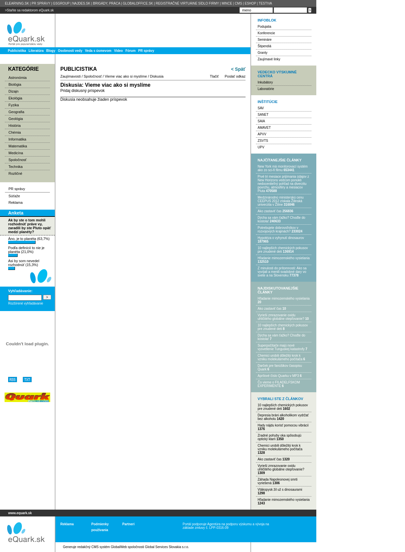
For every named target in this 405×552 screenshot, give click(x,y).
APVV (262, 134)
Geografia (16, 112)
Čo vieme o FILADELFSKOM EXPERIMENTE (279, 384)
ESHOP (250, 3)
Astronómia (17, 78)
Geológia (15, 119)
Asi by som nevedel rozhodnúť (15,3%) (23, 264)
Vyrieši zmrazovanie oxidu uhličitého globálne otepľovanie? (281, 317)
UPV (261, 147)
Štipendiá (264, 46)
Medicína (15, 153)
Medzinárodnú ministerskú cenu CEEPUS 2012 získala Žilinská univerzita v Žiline (281, 201)
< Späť (238, 69)
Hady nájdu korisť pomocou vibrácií (283, 425)
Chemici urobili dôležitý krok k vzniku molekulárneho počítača (280, 357)
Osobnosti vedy (70, 50)
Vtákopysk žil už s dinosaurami (280, 489)
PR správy (146, 50)
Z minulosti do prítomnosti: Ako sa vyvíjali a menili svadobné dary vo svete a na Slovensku (282, 271)
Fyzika (13, 105)
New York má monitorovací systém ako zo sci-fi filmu (283, 168)
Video (118, 50)
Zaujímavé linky (269, 59)
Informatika (17, 139)
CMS (238, 3)
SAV (261, 108)
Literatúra (36, 50)
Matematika (17, 146)
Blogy (50, 50)
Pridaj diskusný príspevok (82, 90)
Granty (262, 52)
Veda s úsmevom (98, 50)
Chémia (14, 132)
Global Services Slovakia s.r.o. (167, 547)
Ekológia (15, 98)
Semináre (265, 39)
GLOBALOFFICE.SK (138, 3)
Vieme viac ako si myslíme (126, 76)
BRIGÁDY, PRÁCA (106, 3)
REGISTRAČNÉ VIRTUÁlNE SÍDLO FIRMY (187, 3)
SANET (263, 114)
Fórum (131, 50)
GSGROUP (61, 3)
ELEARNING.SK (17, 3)
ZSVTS (263, 140)
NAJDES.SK (81, 3)
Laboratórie (266, 89)
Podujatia (264, 26)
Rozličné (15, 173)
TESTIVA (265, 3)
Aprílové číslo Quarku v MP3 (278, 376)
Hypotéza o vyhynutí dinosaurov (281, 238)
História (14, 125)
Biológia (14, 84)
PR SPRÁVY (41, 3)
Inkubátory (265, 82)
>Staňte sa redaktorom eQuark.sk (29, 10)
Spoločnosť (17, 160)
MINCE (227, 3)
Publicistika (17, 50)
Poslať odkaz (235, 76)
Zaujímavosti (70, 76)
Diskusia (157, 76)
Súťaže (14, 196)
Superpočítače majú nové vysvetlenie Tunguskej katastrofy (281, 347)
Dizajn (13, 91)
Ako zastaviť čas (269, 211)
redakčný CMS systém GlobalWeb (102, 547)
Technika (15, 167)
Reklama (15, 202)
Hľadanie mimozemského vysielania (284, 258)
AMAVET (264, 127)
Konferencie (266, 33)
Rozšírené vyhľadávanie (25, 303)
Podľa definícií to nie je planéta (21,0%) (26, 251)
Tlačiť (214, 76)
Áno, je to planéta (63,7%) (29, 240)
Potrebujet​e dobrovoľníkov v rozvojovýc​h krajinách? (278, 229)
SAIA (261, 121)
